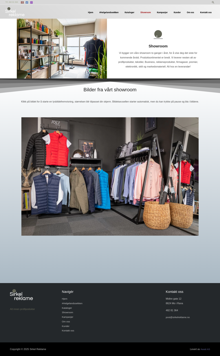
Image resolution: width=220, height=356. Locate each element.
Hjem (65, 298)
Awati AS (205, 349)
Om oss (66, 321)
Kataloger (67, 308)
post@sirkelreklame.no (178, 317)
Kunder (66, 326)
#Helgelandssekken (72, 303)
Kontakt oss (68, 330)
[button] (213, 2)
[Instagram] (31, 2)
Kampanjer (68, 317)
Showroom (67, 312)
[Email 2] (22, 2)
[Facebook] (27, 2)
